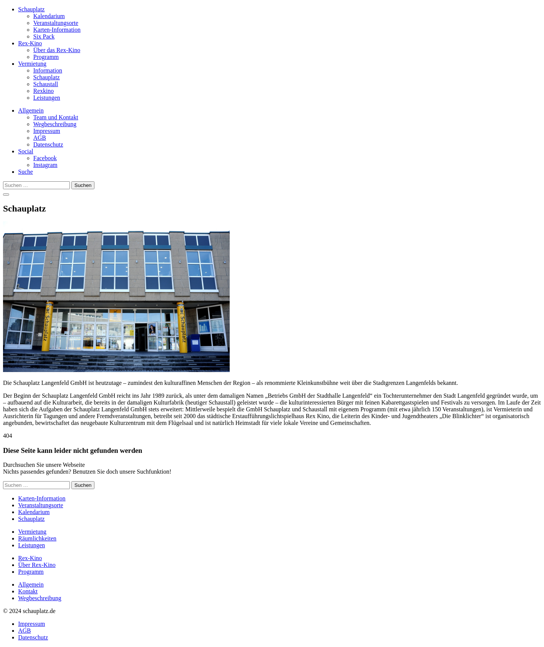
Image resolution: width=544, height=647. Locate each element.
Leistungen (46, 97)
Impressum (46, 131)
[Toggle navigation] (6, 194)
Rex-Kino (30, 43)
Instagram (45, 165)
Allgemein (31, 110)
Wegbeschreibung (54, 124)
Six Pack (43, 36)
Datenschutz (48, 144)
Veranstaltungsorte (55, 23)
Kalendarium (49, 16)
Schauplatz (31, 9)
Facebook (45, 158)
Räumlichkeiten (37, 538)
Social (25, 151)
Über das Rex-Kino (56, 50)
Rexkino (43, 91)
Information (47, 70)
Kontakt (28, 591)
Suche (25, 171)
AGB (39, 137)
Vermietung (32, 63)
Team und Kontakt (55, 117)
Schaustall (45, 84)
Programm (46, 57)
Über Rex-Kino (37, 565)
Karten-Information (56, 29)
